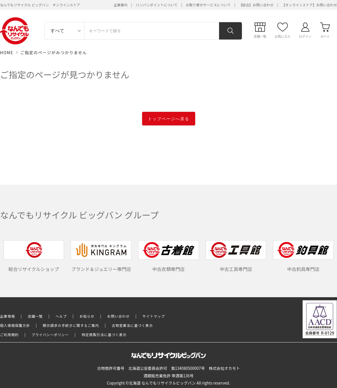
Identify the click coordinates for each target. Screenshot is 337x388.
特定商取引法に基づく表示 (104, 334)
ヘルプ (61, 316)
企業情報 (7, 316)
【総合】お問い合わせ (256, 4)
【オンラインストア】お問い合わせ (309, 4)
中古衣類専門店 (168, 256)
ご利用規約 (9, 334)
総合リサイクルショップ (33, 256)
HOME (6, 52)
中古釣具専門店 (303, 256)
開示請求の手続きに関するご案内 (71, 325)
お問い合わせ (118, 316)
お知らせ (87, 316)
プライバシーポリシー (50, 334)
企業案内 (120, 4)
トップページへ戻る (168, 118)
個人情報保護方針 (15, 325)
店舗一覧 (35, 316)
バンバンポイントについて (157, 4)
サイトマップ (153, 316)
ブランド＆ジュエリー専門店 (101, 256)
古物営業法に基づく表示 (132, 325)
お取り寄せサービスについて (208, 4)
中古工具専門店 (236, 256)
